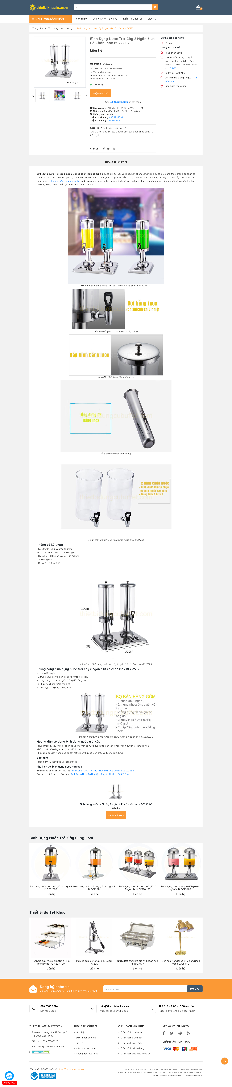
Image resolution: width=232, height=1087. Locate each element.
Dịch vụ (113, 18)
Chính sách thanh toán (131, 1032)
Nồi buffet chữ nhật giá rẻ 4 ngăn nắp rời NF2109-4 (137, 962)
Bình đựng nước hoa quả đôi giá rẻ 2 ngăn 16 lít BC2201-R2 (180, 888)
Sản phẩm (98, 18)
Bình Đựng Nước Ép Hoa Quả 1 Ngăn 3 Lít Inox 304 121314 (100, 774)
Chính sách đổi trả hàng (132, 1048)
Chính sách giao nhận (131, 1037)
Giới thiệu (81, 18)
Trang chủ (37, 28)
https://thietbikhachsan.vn (71, 1069)
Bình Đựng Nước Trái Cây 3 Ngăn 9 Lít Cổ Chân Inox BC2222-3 (102, 770)
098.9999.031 (9, 1083)
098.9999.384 (116, 117)
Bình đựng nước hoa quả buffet (64, 181)
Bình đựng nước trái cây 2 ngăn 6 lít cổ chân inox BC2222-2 (107, 28)
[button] (155, 7)
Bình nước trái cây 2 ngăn (110, 131)
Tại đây (173, 68)
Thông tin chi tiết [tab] (116, 162)
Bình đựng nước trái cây (60, 28)
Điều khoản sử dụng (86, 1037)
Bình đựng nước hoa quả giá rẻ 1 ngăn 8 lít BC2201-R (50, 888)
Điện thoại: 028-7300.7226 (45, 1041)
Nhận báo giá (100, 93)
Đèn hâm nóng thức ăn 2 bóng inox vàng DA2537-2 (181, 962)
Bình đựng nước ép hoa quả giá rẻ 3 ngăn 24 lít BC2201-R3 (137, 888)
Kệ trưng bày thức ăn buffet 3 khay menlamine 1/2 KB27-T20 (51, 962)
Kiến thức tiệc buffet (86, 1048)
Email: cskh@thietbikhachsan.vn (48, 1046)
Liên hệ (152, 18)
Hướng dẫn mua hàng (87, 1053)
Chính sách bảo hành (131, 1043)
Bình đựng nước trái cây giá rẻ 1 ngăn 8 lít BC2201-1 (94, 888)
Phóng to (72, 82)
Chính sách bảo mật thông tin (135, 1053)
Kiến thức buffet (132, 18)
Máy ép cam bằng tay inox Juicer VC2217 (94, 962)
